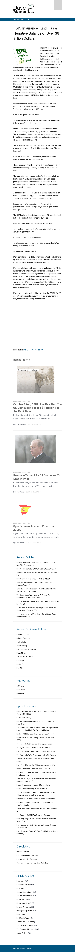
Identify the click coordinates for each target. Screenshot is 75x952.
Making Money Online (24, 911)
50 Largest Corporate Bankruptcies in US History (34, 748)
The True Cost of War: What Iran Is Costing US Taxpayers (37, 755)
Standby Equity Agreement (26, 649)
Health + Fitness (22, 899)
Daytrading (20, 888)
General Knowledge (24, 892)
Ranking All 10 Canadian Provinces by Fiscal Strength (36, 734)
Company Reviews (23, 885)
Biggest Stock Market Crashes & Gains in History (34, 785)
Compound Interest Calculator (27, 855)
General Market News (24, 896)
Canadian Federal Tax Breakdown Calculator (33, 863)
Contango (20, 660)
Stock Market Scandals (25, 925)
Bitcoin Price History (24, 718)
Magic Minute (21, 653)
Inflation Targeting (23, 638)
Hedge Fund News (23, 903)
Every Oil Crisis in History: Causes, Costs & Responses (36, 751)
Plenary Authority (23, 634)
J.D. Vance (20, 686)
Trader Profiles (22, 933)
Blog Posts (20, 881)
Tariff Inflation (22, 642)
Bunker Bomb (21, 664)
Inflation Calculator (23, 852)
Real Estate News (23, 918)
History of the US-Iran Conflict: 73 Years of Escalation (36, 799)
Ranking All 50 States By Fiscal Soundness (32, 789)
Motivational (21, 914)
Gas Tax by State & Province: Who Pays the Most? (34, 744)
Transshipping (22, 646)
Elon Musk (20, 693)
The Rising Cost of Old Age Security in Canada (33, 815)
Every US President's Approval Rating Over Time (34, 769)
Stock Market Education (25, 922)
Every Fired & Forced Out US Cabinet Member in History (36, 765)
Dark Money (21, 668)
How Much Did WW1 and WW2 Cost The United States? (36, 569)
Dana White (21, 690)
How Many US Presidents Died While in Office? (33, 579)
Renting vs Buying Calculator (27, 859)
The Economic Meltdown (33, 350)
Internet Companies (24, 907)
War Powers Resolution (25, 657)
